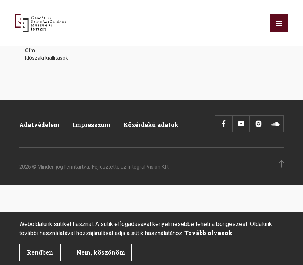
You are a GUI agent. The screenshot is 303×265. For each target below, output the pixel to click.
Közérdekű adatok (151, 124)
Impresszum (91, 124)
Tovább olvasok (208, 237)
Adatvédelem (39, 124)
